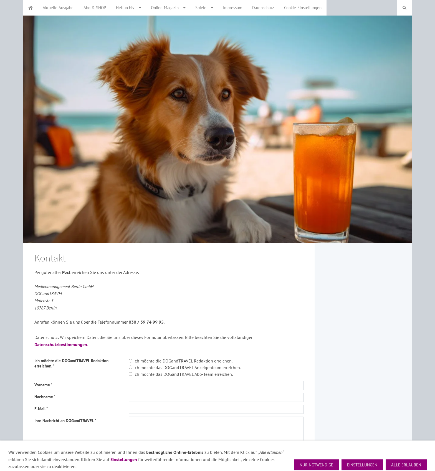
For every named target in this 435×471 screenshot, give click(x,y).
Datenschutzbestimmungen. (61, 344)
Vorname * (43, 384)
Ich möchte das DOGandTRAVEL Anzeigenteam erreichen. (185, 367)
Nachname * (44, 396)
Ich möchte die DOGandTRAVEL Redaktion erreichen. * (71, 363)
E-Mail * (41, 408)
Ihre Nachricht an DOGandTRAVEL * (65, 420)
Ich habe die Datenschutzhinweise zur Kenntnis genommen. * (76, 454)
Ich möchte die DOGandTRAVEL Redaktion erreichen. (180, 361)
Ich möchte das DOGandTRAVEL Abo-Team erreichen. (181, 374)
